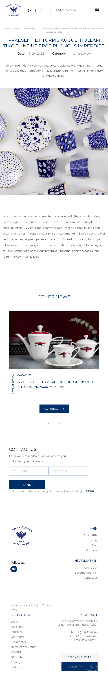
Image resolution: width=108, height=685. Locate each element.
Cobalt (14, 621)
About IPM (91, 535)
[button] (49, 423)
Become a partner (86, 572)
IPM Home (17, 667)
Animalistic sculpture (23, 647)
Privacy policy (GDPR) (24, 605)
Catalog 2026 (68, 10)
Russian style (18, 642)
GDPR (90, 491)
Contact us (91, 577)
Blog (95, 545)
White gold (17, 636)
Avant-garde (18, 662)
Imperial (15, 652)
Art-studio (16, 657)
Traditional (16, 631)
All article (54, 408)
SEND (27, 485)
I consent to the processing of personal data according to (51, 491)
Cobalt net (17, 626)
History (93, 540)
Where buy (90, 567)
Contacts (92, 550)
